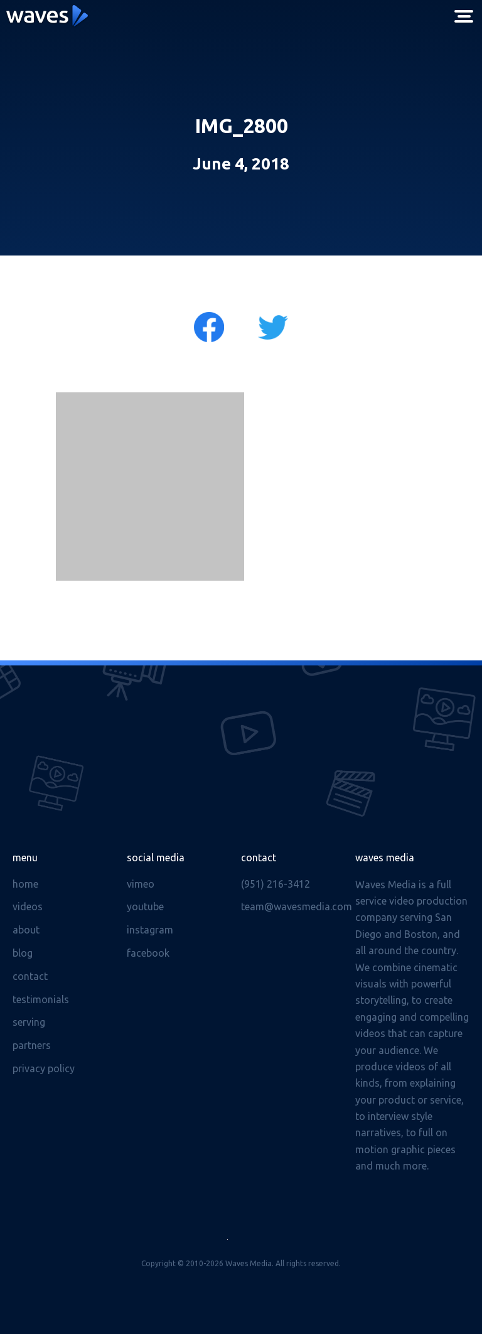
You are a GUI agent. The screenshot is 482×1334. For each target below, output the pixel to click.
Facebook (148, 953)
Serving (29, 1022)
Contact (30, 976)
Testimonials (41, 999)
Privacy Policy (44, 1068)
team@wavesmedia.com (296, 906)
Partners (32, 1045)
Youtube (145, 906)
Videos (28, 906)
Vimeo (140, 884)
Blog (23, 953)
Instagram (150, 929)
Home (25, 884)
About (26, 929)
